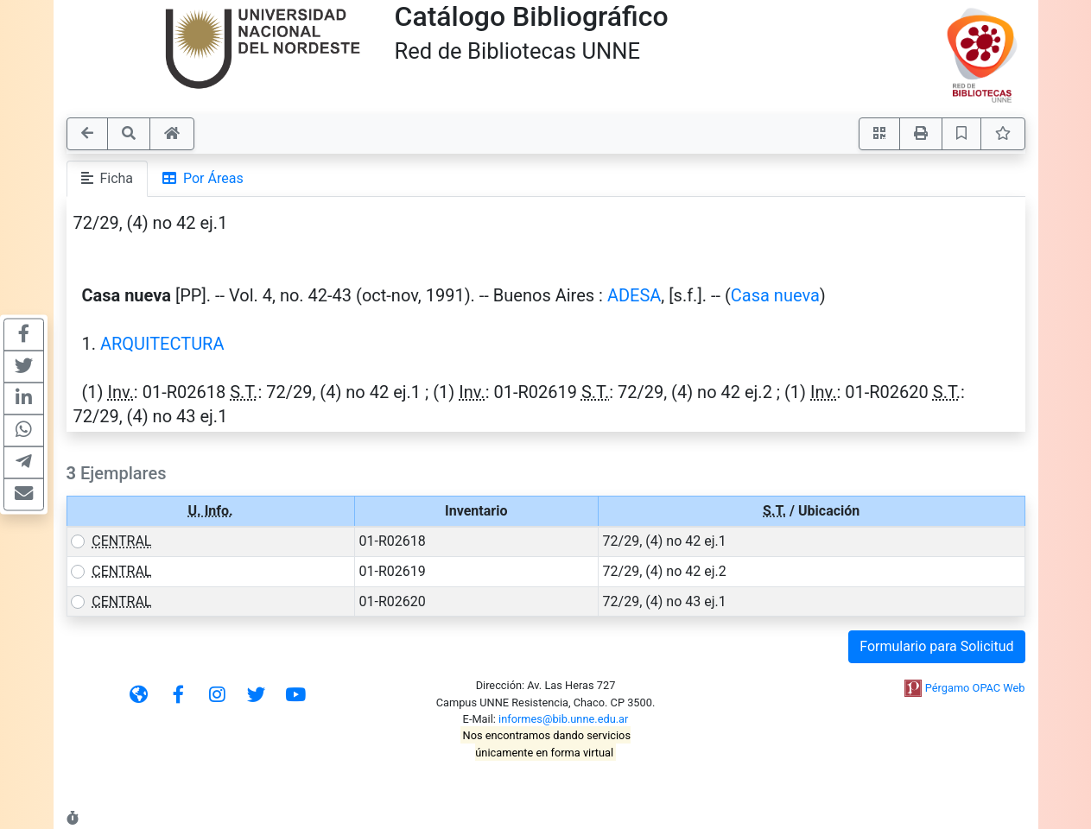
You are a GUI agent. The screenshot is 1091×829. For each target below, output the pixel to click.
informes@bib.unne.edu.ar (563, 718)
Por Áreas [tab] (203, 178)
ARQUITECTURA (162, 343)
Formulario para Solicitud (936, 646)
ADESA (634, 295)
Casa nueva (775, 295)
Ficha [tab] (107, 178)
